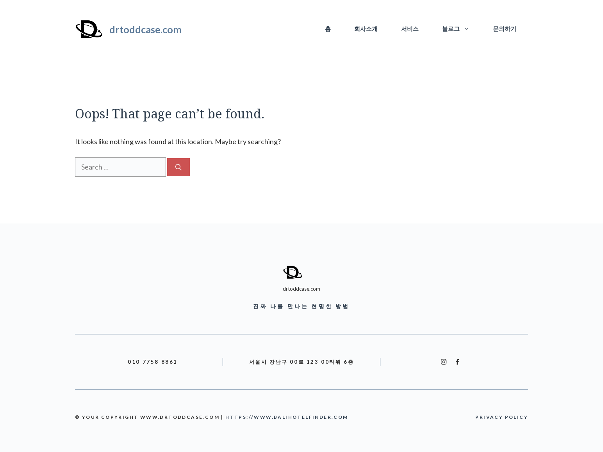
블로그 (461, 29)
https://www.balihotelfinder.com (286, 417)
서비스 (410, 29)
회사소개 (366, 29)
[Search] (178, 167)
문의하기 (504, 29)
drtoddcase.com (145, 29)
